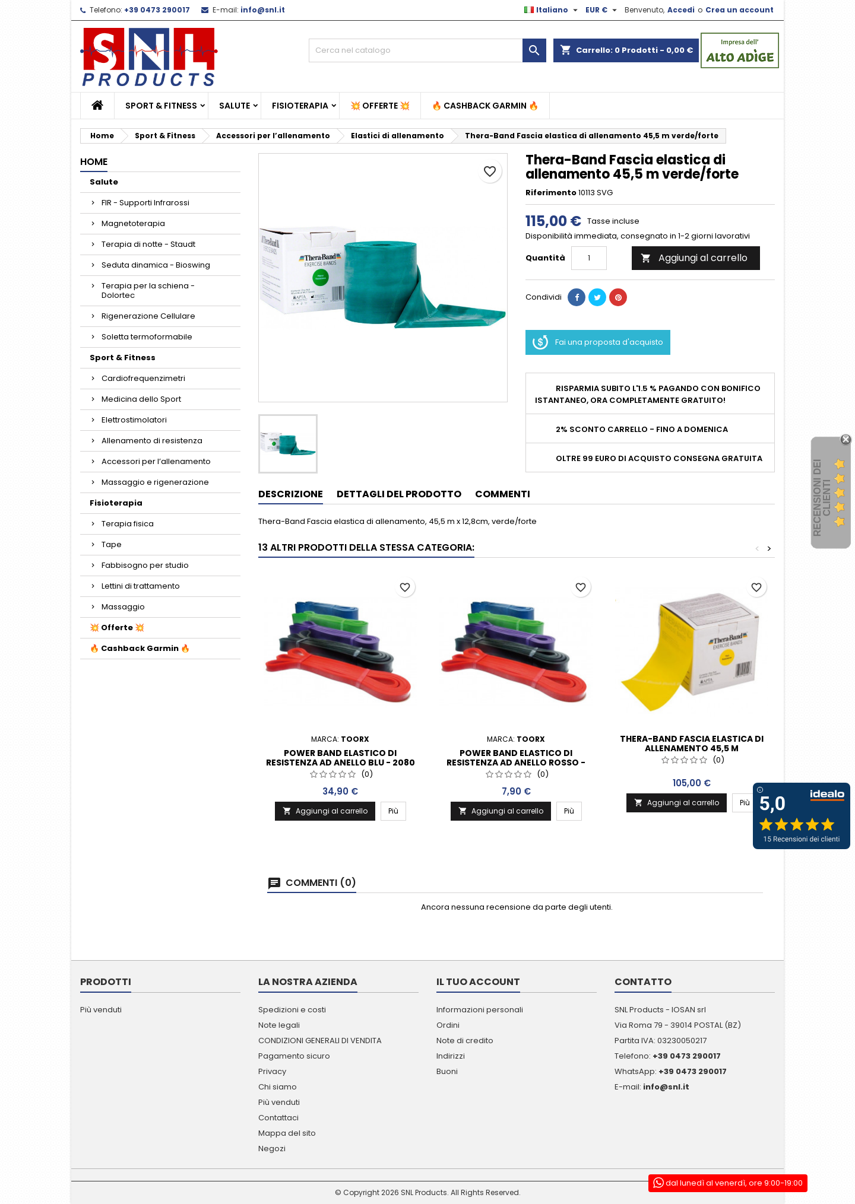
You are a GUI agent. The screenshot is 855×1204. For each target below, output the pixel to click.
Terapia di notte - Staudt (148, 244)
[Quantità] (589, 258)
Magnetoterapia (133, 223)
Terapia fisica (128, 523)
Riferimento (551, 193)
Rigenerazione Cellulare (148, 316)
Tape (112, 544)
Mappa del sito (287, 1133)
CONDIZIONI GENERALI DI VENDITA (320, 1040)
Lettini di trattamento (141, 586)
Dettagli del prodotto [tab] (399, 494)
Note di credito (464, 1040)
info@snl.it (262, 10)
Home (93, 162)
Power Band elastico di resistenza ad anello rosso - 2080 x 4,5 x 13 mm (515, 762)
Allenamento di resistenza (152, 440)
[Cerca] (427, 50)
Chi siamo (277, 1086)
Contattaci (278, 1117)
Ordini (448, 1025)
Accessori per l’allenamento (156, 461)
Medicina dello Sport (141, 399)
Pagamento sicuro (294, 1056)
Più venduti (101, 1009)
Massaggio (123, 606)
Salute (234, 106)
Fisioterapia (300, 106)
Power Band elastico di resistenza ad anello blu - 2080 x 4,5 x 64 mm (340, 762)
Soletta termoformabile (147, 336)
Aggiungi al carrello (694, 258)
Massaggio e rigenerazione (155, 482)
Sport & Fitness (161, 106)
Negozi (272, 1148)
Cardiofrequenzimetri (143, 378)
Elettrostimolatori (134, 419)
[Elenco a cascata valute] (602, 10)
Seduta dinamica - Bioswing (156, 265)
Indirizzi (450, 1056)
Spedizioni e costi (292, 1009)
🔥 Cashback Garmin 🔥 (485, 106)
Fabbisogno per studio (145, 565)
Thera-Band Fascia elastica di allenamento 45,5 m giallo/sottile (692, 748)
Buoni (447, 1071)
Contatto (643, 982)
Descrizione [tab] (290, 494)
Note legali (279, 1025)
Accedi (681, 10)
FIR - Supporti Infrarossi (145, 202)
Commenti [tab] (502, 494)
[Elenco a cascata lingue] (552, 10)
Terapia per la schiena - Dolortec (148, 290)
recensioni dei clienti (822, 498)
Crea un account (739, 10)
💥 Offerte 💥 (380, 106)
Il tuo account (478, 982)
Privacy (272, 1071)
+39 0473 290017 (157, 10)
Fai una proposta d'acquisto (598, 342)
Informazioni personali (479, 1009)
